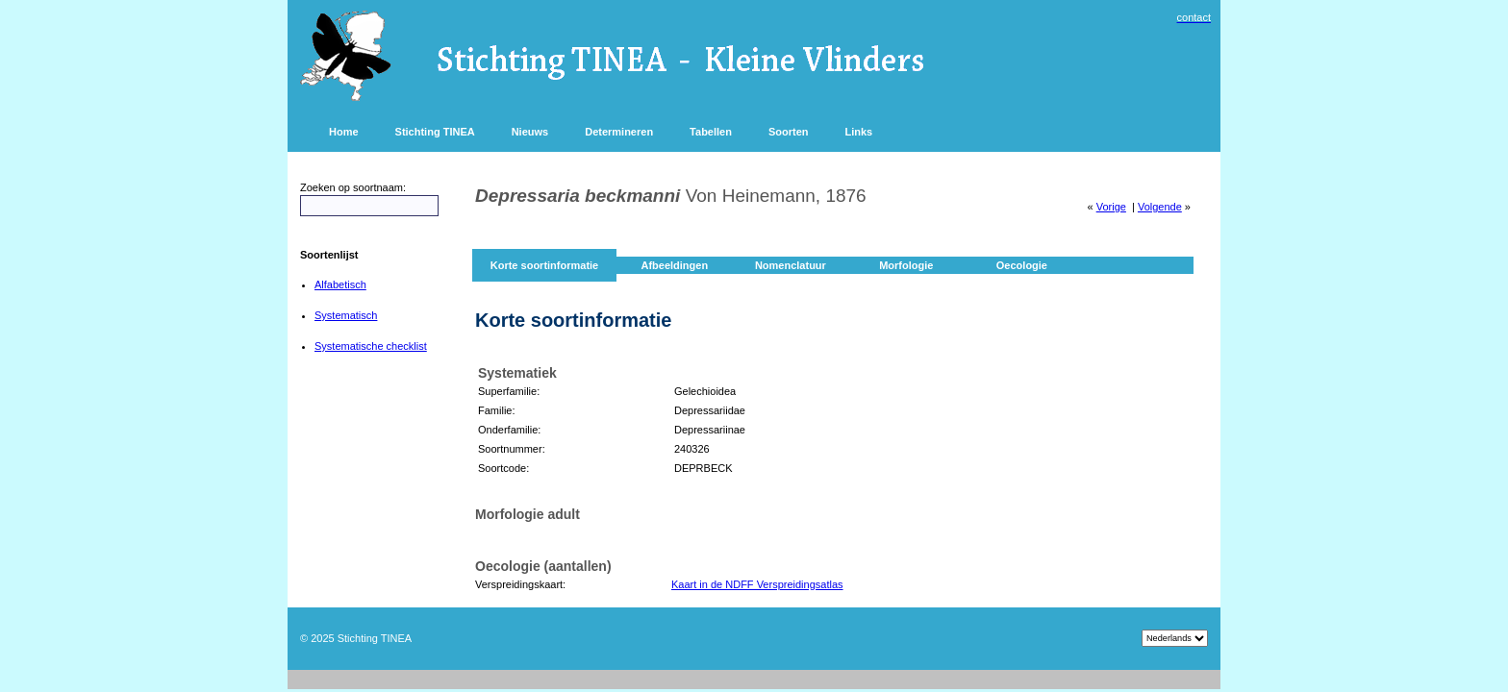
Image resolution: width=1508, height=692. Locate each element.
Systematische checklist (370, 346)
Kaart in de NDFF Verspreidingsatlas (757, 584)
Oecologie (1021, 265)
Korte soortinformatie (544, 265)
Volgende (1160, 206)
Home (344, 131)
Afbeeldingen (674, 265)
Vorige (1111, 206)
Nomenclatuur (790, 265)
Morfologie (906, 265)
